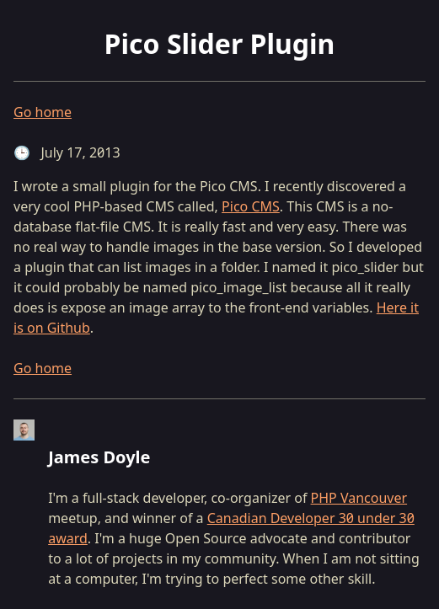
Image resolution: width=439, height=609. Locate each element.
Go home (42, 112)
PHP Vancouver (359, 498)
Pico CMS (251, 206)
